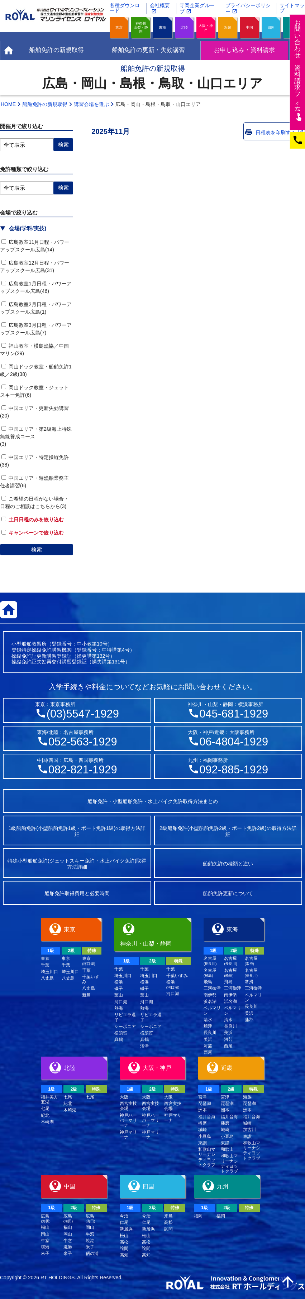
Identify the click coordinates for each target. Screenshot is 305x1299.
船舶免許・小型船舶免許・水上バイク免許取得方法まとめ (152, 801)
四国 (271, 27)
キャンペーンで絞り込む (32, 533)
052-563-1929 (82, 741)
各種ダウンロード (125, 8)
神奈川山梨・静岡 (141, 27)
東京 (119, 27)
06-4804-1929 (233, 741)
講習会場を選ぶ (91, 104)
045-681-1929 (233, 714)
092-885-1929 (233, 769)
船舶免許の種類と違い (228, 863)
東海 (162, 27)
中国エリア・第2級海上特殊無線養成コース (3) (42, 436)
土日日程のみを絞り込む (32, 519)
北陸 (184, 27)
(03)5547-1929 (83, 714)
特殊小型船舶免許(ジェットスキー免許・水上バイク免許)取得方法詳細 (77, 864)
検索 (36, 549)
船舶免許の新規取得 (44, 104)
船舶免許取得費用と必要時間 (77, 893)
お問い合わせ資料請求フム (298, 70)
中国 (249, 27)
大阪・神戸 (206, 28)
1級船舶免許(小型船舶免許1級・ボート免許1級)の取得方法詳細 (77, 831)
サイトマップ (292, 8)
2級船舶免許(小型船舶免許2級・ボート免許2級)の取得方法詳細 (228, 831)
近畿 (227, 27)
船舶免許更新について (228, 893)
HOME (8, 104)
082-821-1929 (82, 769)
